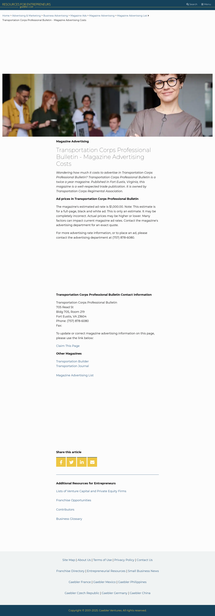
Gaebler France (80, 582)
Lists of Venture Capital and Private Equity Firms (91, 491)
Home (6, 15)
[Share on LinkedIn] (82, 462)
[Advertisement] (107, 48)
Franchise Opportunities (73, 500)
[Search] (192, 4)
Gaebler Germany (114, 593)
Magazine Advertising (102, 15)
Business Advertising (55, 15)
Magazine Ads (78, 15)
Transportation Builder (72, 361)
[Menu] (206, 4)
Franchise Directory (70, 571)
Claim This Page (68, 346)
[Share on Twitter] (71, 462)
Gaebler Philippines (132, 582)
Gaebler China (140, 593)
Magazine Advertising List (132, 15)
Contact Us (145, 560)
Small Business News (143, 571)
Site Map (68, 560)
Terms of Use (102, 560)
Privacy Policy (124, 560)
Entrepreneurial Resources (106, 571)
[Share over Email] (92, 462)
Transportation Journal (72, 366)
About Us (84, 560)
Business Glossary (69, 519)
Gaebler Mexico (104, 582)
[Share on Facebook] (61, 462)
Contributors (65, 509)
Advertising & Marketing (26, 15)
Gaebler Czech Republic (82, 593)
